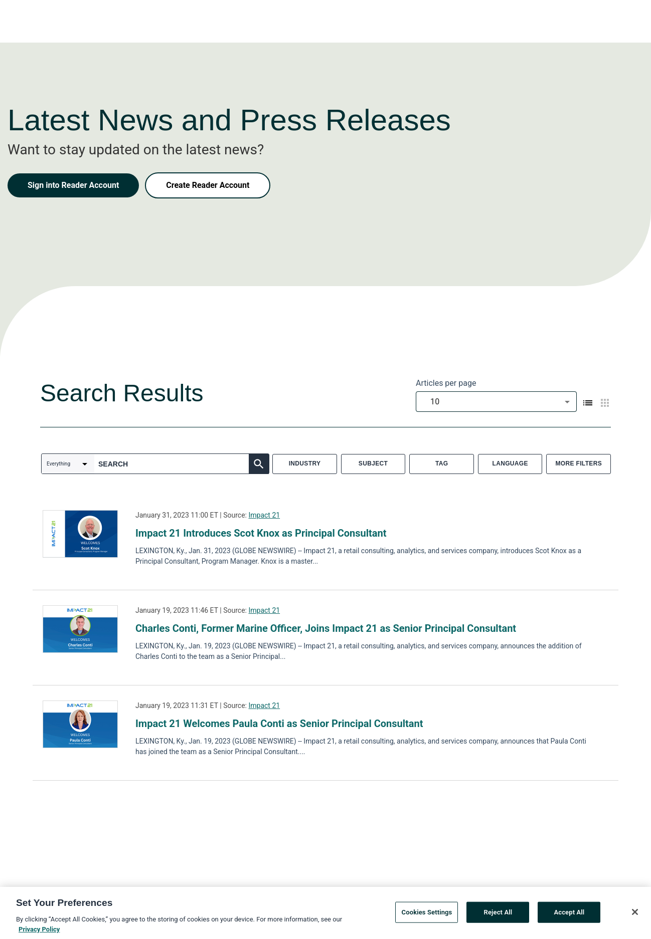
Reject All (498, 915)
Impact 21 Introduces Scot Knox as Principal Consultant (261, 533)
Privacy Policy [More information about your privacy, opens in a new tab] (39, 932)
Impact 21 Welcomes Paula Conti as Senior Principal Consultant (279, 724)
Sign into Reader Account (73, 185)
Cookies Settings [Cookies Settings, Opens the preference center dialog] (427, 915)
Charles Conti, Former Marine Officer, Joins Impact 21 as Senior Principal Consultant (325, 628)
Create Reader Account (207, 185)
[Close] (635, 915)
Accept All (569, 915)
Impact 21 (264, 515)
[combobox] (496, 401)
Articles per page (446, 383)
